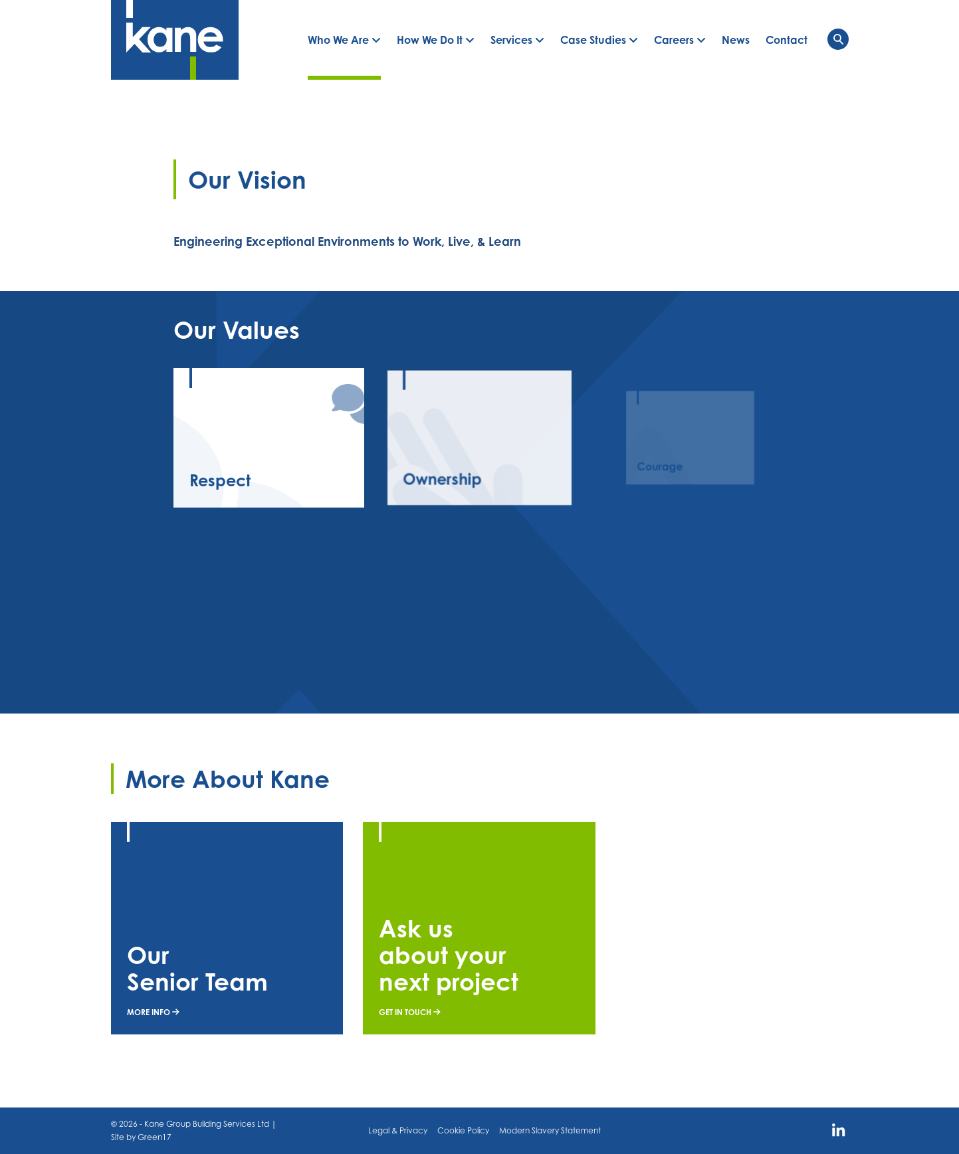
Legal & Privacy (397, 1130)
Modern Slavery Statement (550, 1130)
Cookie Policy (463, 1130)
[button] (344, 39)
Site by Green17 (141, 1137)
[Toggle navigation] (838, 39)
